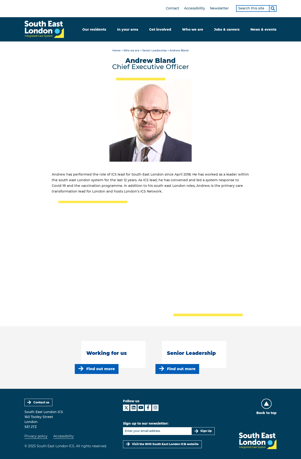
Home (116, 50)
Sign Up (206, 431)
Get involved (160, 29)
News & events (263, 29)
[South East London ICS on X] (126, 408)
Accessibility (194, 8)
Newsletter (219, 8)
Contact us (41, 402)
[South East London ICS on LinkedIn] (133, 408)
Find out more (100, 369)
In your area (127, 29)
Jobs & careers (227, 29)
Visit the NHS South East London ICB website (165, 444)
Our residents (94, 29)
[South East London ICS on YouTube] (141, 408)
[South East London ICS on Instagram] (155, 408)
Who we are (192, 29)
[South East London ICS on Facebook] (148, 408)
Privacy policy (36, 436)
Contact (172, 8)
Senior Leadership (154, 50)
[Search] (272, 8)
